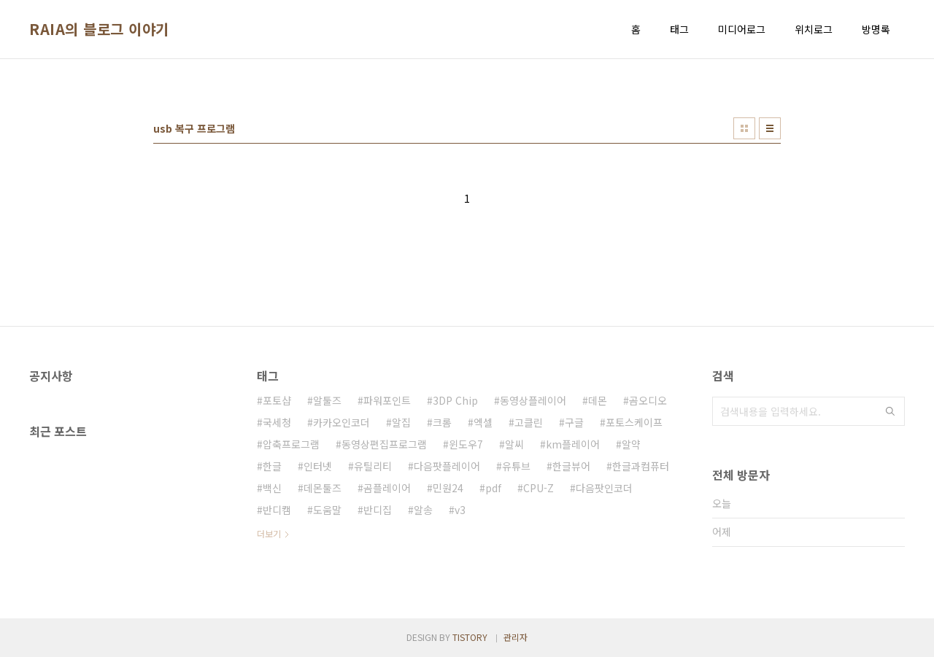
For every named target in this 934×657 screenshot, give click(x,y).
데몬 (597, 400)
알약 (631, 444)
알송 (423, 509)
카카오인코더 (341, 422)
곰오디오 (648, 400)
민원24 (448, 488)
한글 (272, 466)
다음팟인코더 (604, 488)
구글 (574, 422)
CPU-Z (538, 488)
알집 (401, 422)
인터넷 (318, 466)
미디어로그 (741, 29)
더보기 (269, 533)
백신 (272, 488)
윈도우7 (466, 444)
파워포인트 (387, 400)
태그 (679, 29)
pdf (493, 488)
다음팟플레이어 (447, 466)
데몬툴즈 (322, 488)
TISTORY (469, 637)
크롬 (442, 422)
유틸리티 (373, 466)
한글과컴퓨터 (640, 466)
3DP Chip (455, 400)
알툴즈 (327, 400)
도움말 (327, 509)
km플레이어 (573, 444)
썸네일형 (744, 128)
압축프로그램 (291, 444)
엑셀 (483, 422)
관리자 (515, 637)
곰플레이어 (387, 488)
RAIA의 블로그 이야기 (99, 29)
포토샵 (277, 400)
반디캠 (277, 509)
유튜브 (516, 466)
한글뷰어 (571, 466)
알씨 (514, 444)
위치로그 (814, 29)
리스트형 (770, 128)
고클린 (528, 422)
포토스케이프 (634, 422)
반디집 (377, 509)
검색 (890, 411)
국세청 (277, 422)
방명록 (876, 29)
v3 (460, 509)
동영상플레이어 (533, 400)
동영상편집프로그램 (384, 444)
